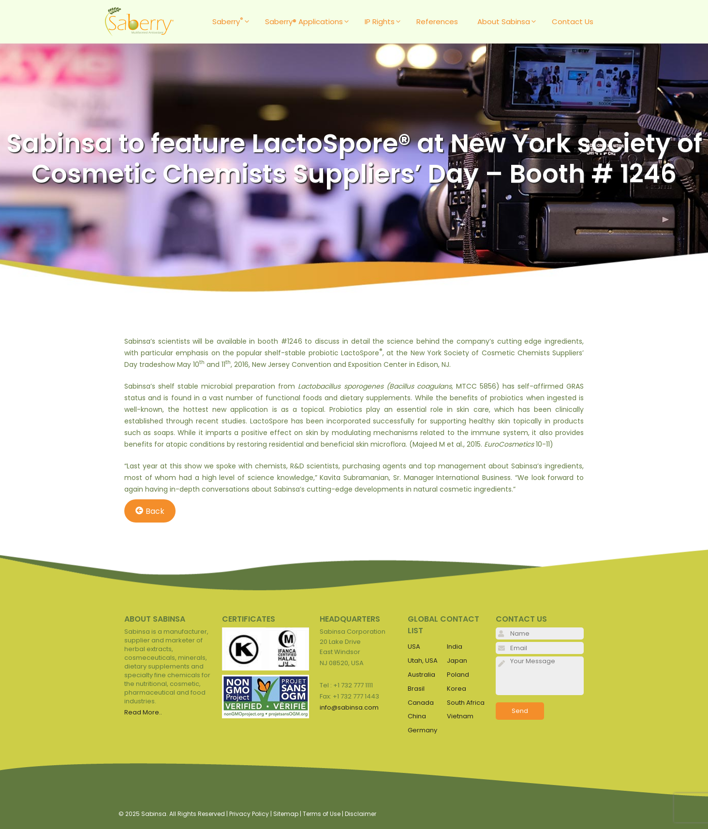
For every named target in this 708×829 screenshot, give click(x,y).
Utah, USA (423, 660)
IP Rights (386, 21)
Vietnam (460, 716)
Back (149, 510)
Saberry (233, 21)
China (417, 716)
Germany (422, 730)
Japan (457, 660)
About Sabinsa (509, 21)
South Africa (466, 702)
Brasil (416, 688)
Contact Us (572, 21)
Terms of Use (321, 814)
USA (414, 646)
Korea (456, 688)
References (437, 21)
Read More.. (143, 712)
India (454, 646)
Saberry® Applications (310, 21)
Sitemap (285, 814)
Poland (458, 674)
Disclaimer (360, 814)
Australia (421, 674)
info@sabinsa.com (349, 707)
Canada (421, 702)
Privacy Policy (249, 814)
